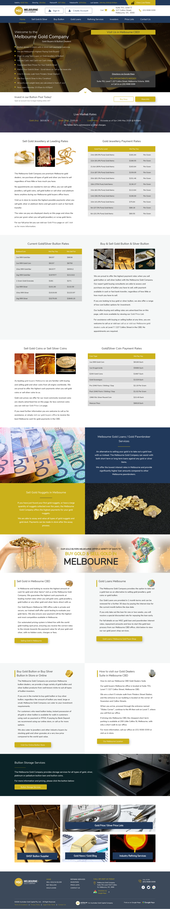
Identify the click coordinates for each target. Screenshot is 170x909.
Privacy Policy (35, 905)
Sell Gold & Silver (39, 19)
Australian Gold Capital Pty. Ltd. (30, 902)
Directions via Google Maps (123, 74)
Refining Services (95, 19)
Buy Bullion (59, 19)
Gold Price (52, 222)
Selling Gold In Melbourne (31, 641)
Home (22, 19)
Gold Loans (76, 19)
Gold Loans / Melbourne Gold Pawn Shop (119, 639)
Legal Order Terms (49, 905)
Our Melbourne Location (113, 741)
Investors (114, 19)
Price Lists (129, 19)
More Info (145, 99)
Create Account (80, 10)
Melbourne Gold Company (106, 883)
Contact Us (145, 19)
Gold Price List (35, 405)
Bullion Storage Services (31, 787)
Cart (100, 10)
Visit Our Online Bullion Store (33, 745)
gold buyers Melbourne (35, 381)
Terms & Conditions (21, 905)
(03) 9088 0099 (148, 10)
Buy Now (123, 99)
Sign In (56, 10)
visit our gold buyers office (45, 415)
